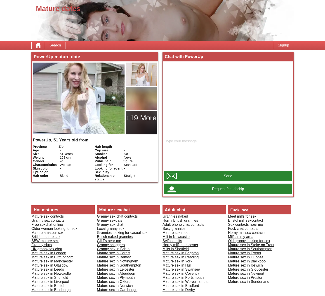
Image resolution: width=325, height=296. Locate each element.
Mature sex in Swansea (181, 269)
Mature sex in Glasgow (49, 265)
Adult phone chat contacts (183, 224)
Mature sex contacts (47, 216)
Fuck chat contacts (243, 228)
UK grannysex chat (46, 249)
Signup (283, 45)
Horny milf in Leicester (180, 245)
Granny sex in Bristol (113, 249)
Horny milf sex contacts (246, 233)
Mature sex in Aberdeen (116, 273)
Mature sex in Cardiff (113, 253)
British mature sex (45, 237)
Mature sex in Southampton (119, 265)
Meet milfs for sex (242, 216)
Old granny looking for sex (249, 241)
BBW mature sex (45, 241)
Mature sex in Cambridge (117, 290)
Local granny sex (110, 228)
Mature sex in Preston (245, 277)
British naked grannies (115, 237)
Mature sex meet (175, 233)
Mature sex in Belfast (114, 257)
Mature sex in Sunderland (248, 282)
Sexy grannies (173, 228)
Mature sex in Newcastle (51, 273)
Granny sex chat (110, 224)
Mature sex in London (48, 253)
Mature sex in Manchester (52, 261)
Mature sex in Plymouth (116, 277)
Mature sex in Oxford (114, 282)
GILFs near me (109, 241)
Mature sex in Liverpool (50, 282)
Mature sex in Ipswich (245, 265)
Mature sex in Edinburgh (51, 290)
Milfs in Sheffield (175, 249)
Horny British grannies (180, 220)
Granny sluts (41, 245)
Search (55, 45)
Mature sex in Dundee (246, 257)
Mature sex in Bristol (47, 286)
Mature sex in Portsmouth (183, 277)
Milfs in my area (240, 237)
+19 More (141, 118)
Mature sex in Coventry (181, 273)
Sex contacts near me (245, 224)
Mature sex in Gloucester (248, 269)
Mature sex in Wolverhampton (186, 282)
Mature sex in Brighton (180, 253)
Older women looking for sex (54, 228)
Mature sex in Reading (180, 257)
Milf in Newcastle (176, 237)
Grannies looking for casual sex (122, 233)
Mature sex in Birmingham (52, 257)
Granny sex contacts (47, 220)
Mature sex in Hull (176, 265)
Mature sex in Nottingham (117, 261)
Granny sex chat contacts (117, 216)
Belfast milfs (172, 241)
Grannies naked (175, 216)
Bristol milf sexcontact (245, 220)
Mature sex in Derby (178, 290)
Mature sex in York (177, 261)
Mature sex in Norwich (115, 286)
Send (228, 176)
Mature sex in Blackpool (247, 261)
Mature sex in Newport (246, 273)
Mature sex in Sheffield (49, 277)
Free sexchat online (47, 224)
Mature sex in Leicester (115, 269)
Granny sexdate (109, 220)
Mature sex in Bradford (180, 286)
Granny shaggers (111, 245)
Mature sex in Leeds (47, 269)
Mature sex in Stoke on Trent (251, 245)
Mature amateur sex (47, 233)
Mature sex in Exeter (244, 253)
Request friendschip (228, 189)
